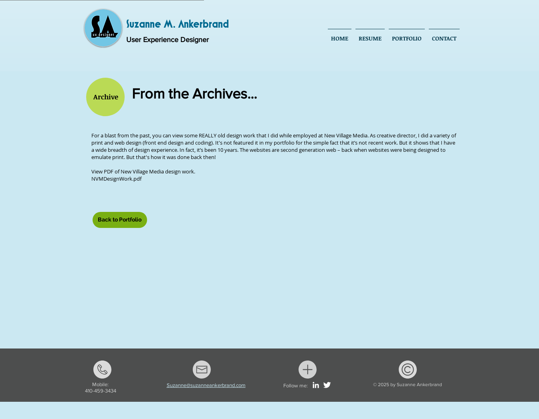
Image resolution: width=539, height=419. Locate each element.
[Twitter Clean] (327, 385)
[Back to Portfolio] (120, 220)
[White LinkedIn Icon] (315, 385)
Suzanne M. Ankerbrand (177, 24)
